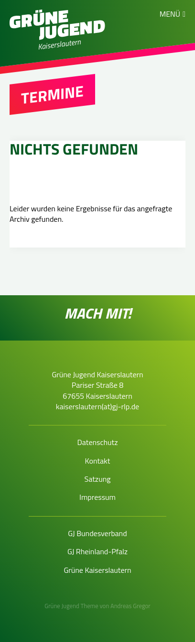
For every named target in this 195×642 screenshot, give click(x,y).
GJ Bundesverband (97, 533)
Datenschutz (97, 442)
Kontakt (97, 460)
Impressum (97, 497)
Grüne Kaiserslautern (97, 570)
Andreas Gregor (130, 606)
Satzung (98, 479)
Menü (170, 14)
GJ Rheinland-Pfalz (97, 551)
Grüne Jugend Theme (71, 606)
